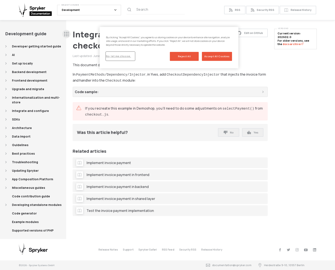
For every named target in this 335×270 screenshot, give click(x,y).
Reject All (184, 56)
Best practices (23, 153)
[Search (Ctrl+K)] (155, 10)
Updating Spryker (25, 171)
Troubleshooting (25, 162)
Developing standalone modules (37, 205)
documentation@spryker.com (228, 265)
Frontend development (29, 80)
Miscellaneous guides (28, 188)
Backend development (29, 72)
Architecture (22, 128)
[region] (169, 47)
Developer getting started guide (36, 46)
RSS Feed (168, 249)
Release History (297, 10)
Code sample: (86, 92)
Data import (21, 136)
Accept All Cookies (217, 56)
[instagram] (297, 249)
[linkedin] (314, 249)
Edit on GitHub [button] (250, 33)
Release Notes (108, 249)
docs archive (293, 44)
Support (128, 249)
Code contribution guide (31, 196)
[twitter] (288, 249)
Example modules (25, 222)
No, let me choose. (118, 56)
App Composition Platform (32, 179)
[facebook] (280, 249)
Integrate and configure (30, 111)
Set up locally (22, 63)
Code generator (24, 213)
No (229, 132)
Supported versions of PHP (33, 230)
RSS (234, 10)
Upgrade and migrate (28, 89)
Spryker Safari (147, 249)
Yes (252, 132)
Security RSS (262, 10)
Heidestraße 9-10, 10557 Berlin (281, 265)
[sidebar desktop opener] (66, 34)
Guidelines (20, 145)
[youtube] (306, 250)
